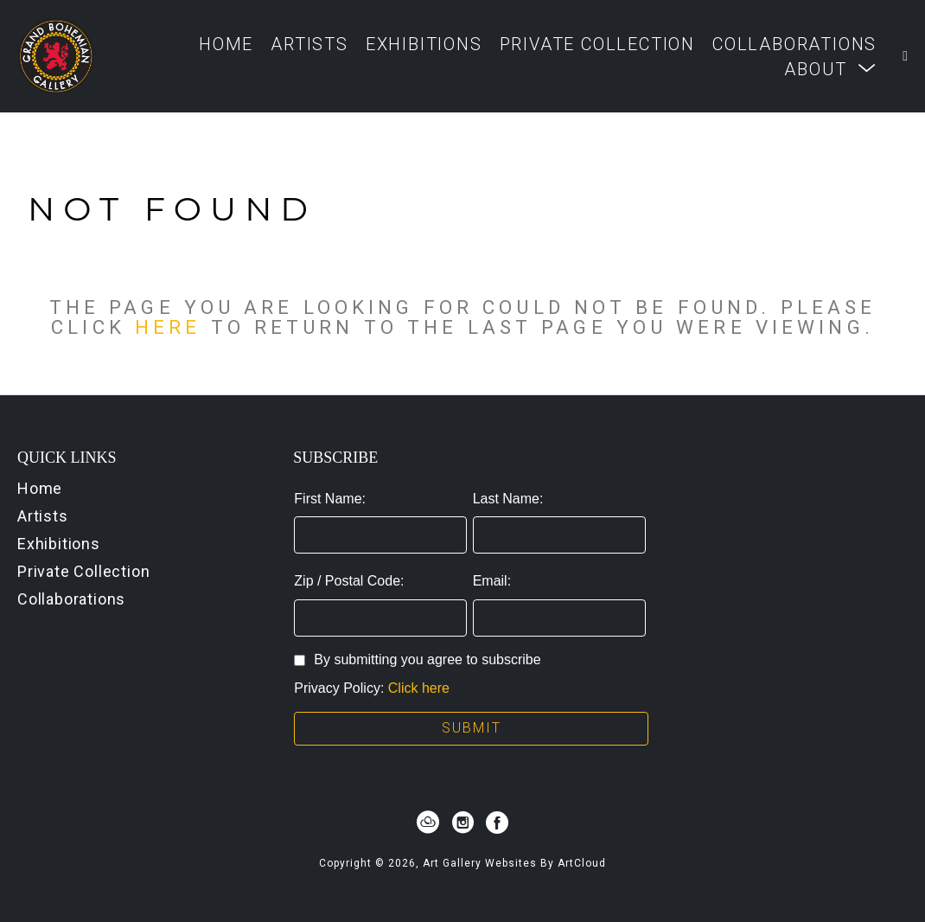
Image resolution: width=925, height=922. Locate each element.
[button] (830, 68)
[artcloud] (428, 822)
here (168, 327)
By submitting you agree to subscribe (417, 659)
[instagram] (462, 822)
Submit (471, 728)
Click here (419, 688)
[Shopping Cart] (905, 56)
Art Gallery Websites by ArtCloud (514, 863)
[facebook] (497, 822)
